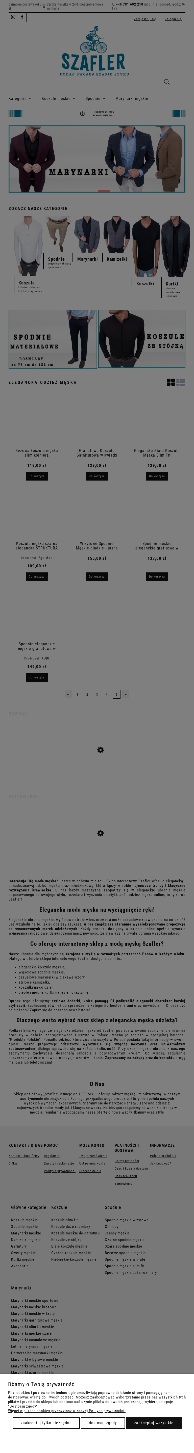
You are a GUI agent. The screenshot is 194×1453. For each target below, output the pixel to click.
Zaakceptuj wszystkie (154, 1422)
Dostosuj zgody (103, 1422)
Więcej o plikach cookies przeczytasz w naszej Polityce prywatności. (67, 1411)
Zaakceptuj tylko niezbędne (46, 1422)
